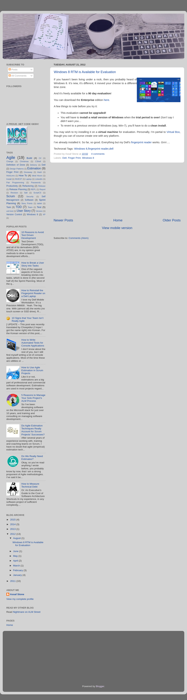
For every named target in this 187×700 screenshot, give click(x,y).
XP (44, 214)
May (15, 556)
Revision (14, 193)
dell (111, 148)
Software (29, 200)
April (16, 560)
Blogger (100, 686)
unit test (9, 211)
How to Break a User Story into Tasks (32, 264)
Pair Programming (15, 182)
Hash (39, 172)
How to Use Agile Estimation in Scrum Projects (32, 370)
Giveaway (28, 172)
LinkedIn (39, 179)
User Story (24, 210)
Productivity (12, 186)
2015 (13, 519)
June (16, 551)
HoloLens (10, 176)
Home (117, 220)
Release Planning (18, 189)
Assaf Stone (17, 594)
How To (23, 175)
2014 (13, 524)
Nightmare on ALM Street (27, 612)
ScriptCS (37, 193)
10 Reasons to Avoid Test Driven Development (32, 235)
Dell (64, 158)
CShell (38, 161)
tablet (39, 203)
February (18, 570)
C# (40, 158)
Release (41, 186)
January (18, 575)
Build (29, 158)
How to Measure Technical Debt (30, 485)
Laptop (29, 179)
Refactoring (28, 186)
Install (8, 179)
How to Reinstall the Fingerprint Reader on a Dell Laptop (33, 293)
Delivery (33, 165)
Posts (13, 69)
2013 (13, 529)
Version (39, 211)
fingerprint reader (141, 142)
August (17, 538)
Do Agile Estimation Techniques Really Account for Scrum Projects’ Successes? (33, 430)
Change (9, 161)
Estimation (34, 168)
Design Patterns (17, 169)
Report (42, 189)
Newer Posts (63, 220)
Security (29, 196)
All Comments (18, 75)
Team (30, 207)
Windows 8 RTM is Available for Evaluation (85, 72)
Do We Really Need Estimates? (32, 457)
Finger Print (74, 158)
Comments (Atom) (79, 238)
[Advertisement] (117, 190)
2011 (13, 581)
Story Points (27, 203)
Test (39, 207)
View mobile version (117, 228)
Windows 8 (80, 148)
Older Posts (172, 220)
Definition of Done (15, 165)
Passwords (36, 182)
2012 (13, 534)
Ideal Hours (37, 176)
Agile (10, 157)
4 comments (98, 154)
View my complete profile (20, 599)
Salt (26, 193)
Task (8, 207)
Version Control (14, 214)
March (17, 565)
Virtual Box (173, 132)
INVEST (18, 179)
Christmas (24, 161)
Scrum (10, 196)
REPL (33, 189)
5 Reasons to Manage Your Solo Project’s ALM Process (33, 398)
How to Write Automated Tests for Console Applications (32, 342)
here (106, 100)
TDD (19, 206)
